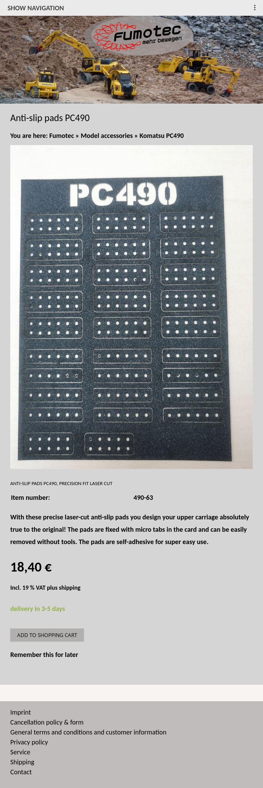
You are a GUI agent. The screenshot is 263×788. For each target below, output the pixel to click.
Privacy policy (29, 742)
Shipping (22, 762)
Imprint (20, 712)
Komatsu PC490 (162, 135)
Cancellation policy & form (47, 722)
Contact (21, 772)
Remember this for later (44, 654)
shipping (69, 587)
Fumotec (61, 135)
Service (20, 752)
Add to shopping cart (47, 635)
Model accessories (107, 135)
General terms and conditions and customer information (88, 732)
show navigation (36, 8)
